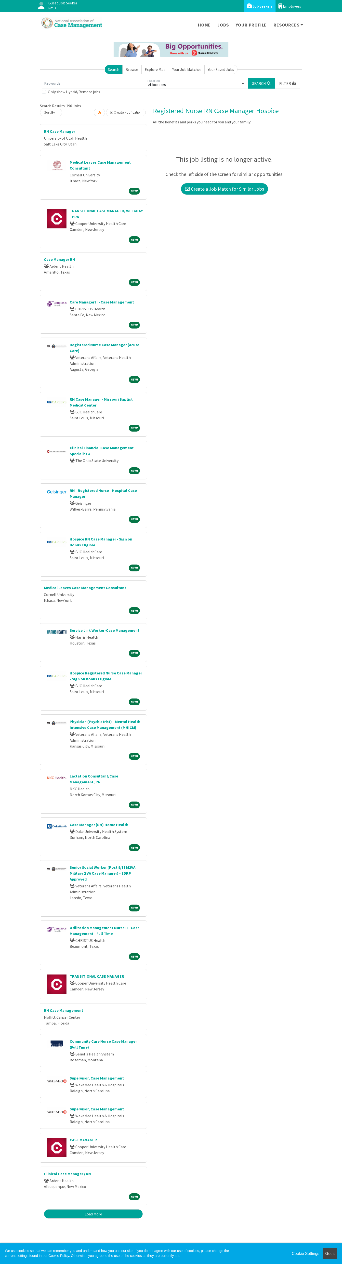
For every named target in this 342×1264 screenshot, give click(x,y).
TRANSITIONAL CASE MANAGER (97, 976)
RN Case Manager (59, 131)
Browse (132, 69)
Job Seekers (260, 6)
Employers (289, 6)
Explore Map (155, 69)
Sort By (49, 112)
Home (204, 25)
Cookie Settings (305, 1253)
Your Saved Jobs (221, 69)
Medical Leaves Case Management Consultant (85, 587)
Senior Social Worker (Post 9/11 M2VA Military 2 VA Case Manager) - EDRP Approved (102, 873)
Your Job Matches (186, 69)
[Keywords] (93, 83)
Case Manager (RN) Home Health (99, 824)
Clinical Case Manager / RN (67, 1173)
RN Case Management (63, 1010)
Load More (93, 1213)
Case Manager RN (59, 259)
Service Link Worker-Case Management (104, 630)
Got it (330, 1253)
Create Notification (126, 112)
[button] (287, 83)
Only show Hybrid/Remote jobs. (74, 91)
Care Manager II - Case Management (102, 302)
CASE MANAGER (83, 1139)
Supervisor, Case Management (97, 1078)
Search (113, 69)
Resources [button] (286, 25)
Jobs (223, 25)
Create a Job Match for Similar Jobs (224, 189)
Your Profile (251, 25)
